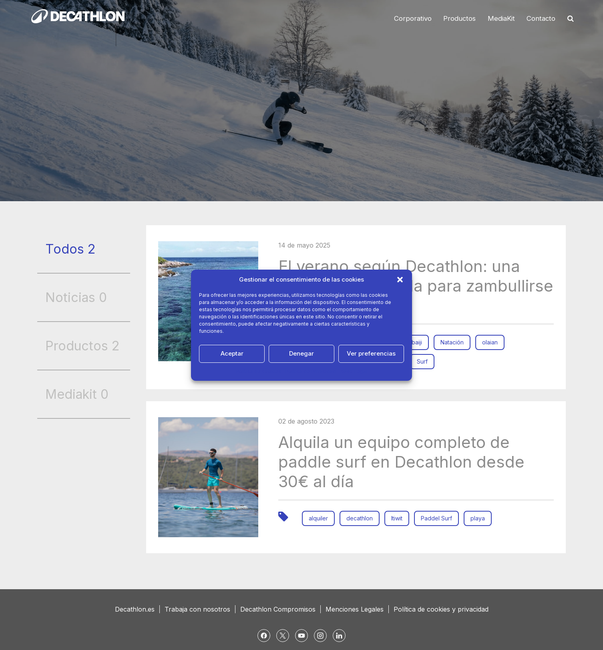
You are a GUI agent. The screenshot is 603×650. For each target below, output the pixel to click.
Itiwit (396, 518)
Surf (422, 361)
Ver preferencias (371, 353)
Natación (452, 342)
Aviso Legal (353, 371)
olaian (490, 342)
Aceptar (232, 353)
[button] (400, 280)
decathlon (359, 518)
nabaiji (413, 342)
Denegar (301, 353)
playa (477, 518)
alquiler (318, 518)
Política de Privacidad (310, 371)
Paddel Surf (436, 518)
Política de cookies (258, 371)
